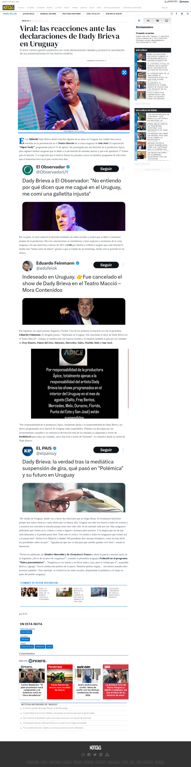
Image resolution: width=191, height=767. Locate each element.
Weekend (89, 762)
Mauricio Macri (114, 13)
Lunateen (148, 762)
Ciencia (75, 7)
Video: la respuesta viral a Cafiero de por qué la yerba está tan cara (79, 595)
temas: (23, 644)
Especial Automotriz (128, 7)
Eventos (95, 7)
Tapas (112, 7)
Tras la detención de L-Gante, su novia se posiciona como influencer (53, 727)
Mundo (55, 7)
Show (49, 647)
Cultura (65, 7)
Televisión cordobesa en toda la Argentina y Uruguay (114, 592)
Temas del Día (10, 13)
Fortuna (67, 762)
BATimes (159, 762)
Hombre (77, 762)
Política (22, 7)
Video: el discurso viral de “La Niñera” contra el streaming (44, 593)
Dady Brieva (26, 632)
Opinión (85, 7)
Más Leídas (141, 50)
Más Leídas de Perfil (146, 110)
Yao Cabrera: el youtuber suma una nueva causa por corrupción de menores (57, 718)
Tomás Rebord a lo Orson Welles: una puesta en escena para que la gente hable (58, 713)
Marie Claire (55, 762)
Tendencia (40, 647)
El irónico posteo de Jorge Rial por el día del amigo (45, 708)
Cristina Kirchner (71, 13)
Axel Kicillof (93, 13)
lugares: (24, 636)
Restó (104, 7)
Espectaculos (27, 647)
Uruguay (25, 639)
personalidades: (27, 629)
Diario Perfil (33, 762)
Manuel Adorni (48, 13)
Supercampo (114, 762)
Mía (139, 762)
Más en (32, 661)
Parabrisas (100, 762)
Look (125, 762)
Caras (44, 762)
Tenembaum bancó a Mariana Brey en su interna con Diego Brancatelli (55, 723)
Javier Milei (29, 13)
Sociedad (33, 7)
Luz (132, 762)
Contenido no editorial (152, 7)
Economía (44, 7)
